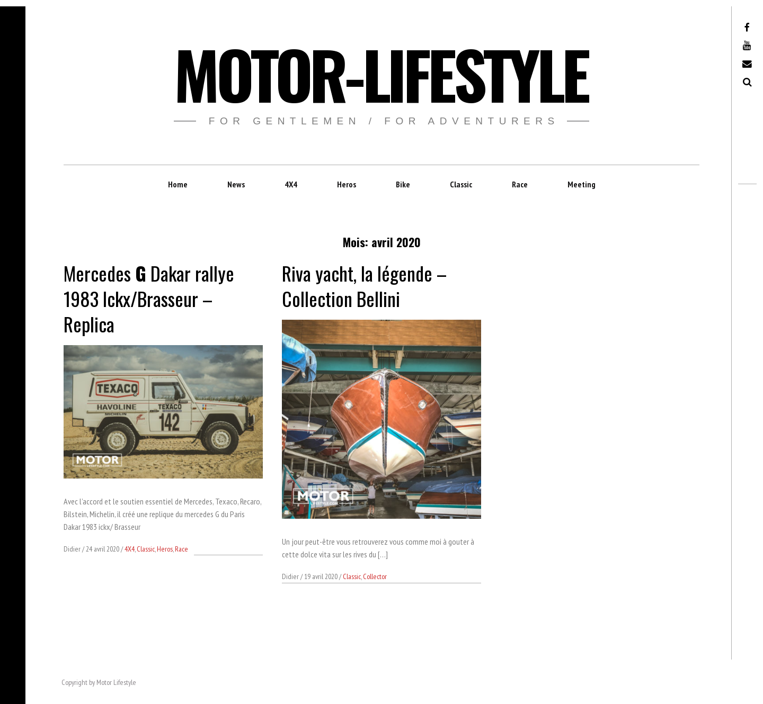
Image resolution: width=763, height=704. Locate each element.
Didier (73, 549)
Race (520, 184)
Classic (461, 184)
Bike (403, 184)
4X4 (291, 184)
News (236, 184)
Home (178, 184)
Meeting (581, 184)
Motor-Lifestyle (381, 73)
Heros (346, 184)
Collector (375, 576)
